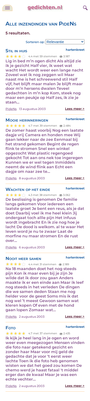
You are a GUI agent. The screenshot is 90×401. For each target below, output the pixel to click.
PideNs (11, 109)
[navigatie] (7, 8)
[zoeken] (85, 7)
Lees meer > (74, 108)
